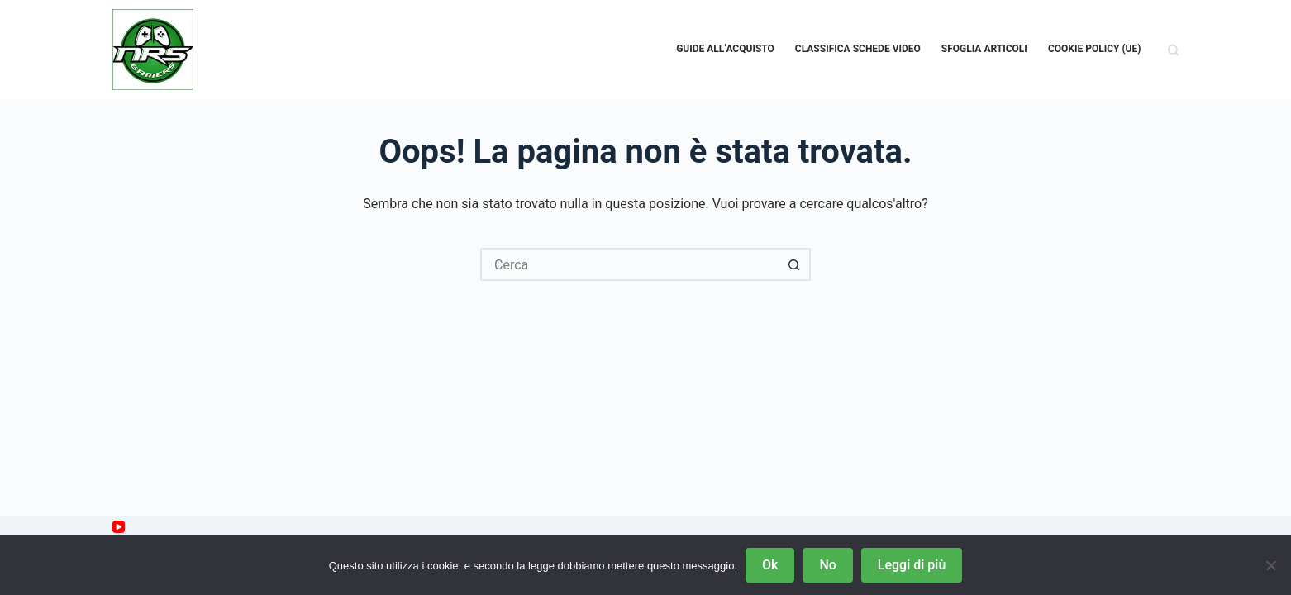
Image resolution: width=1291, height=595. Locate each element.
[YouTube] (118, 527)
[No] (1270, 565)
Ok (770, 565)
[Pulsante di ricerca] (794, 264)
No (827, 565)
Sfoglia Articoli (984, 49)
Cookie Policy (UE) (1094, 49)
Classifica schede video (858, 49)
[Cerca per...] (629, 264)
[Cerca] (1173, 50)
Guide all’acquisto (725, 49)
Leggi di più (912, 565)
